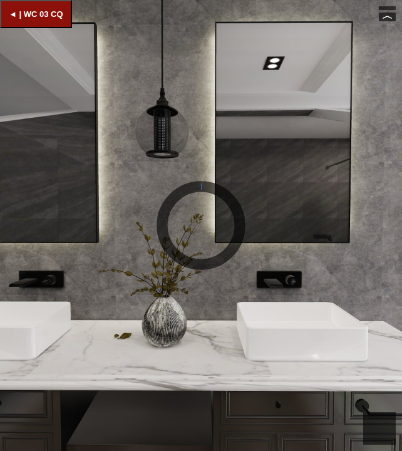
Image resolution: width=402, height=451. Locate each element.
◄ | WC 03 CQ (36, 14)
